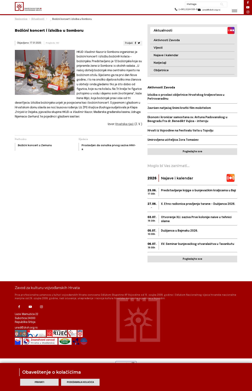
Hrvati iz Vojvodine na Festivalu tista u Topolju (181, 131)
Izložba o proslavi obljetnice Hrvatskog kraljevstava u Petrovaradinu (186, 97)
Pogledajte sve (192, 152)
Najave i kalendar (166, 55)
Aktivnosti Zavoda (167, 40)
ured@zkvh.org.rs (26, 327)
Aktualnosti (37, 19)
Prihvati (39, 382)
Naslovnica (21, 19)
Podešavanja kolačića (80, 382)
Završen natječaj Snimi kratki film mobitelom (180, 108)
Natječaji (160, 63)
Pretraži (219, 4)
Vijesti (158, 47)
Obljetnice (161, 70)
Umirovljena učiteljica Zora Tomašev (173, 140)
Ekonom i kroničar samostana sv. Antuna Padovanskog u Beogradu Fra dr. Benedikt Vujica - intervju (188, 119)
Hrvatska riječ (124, 124)
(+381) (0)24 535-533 (179, 10)
